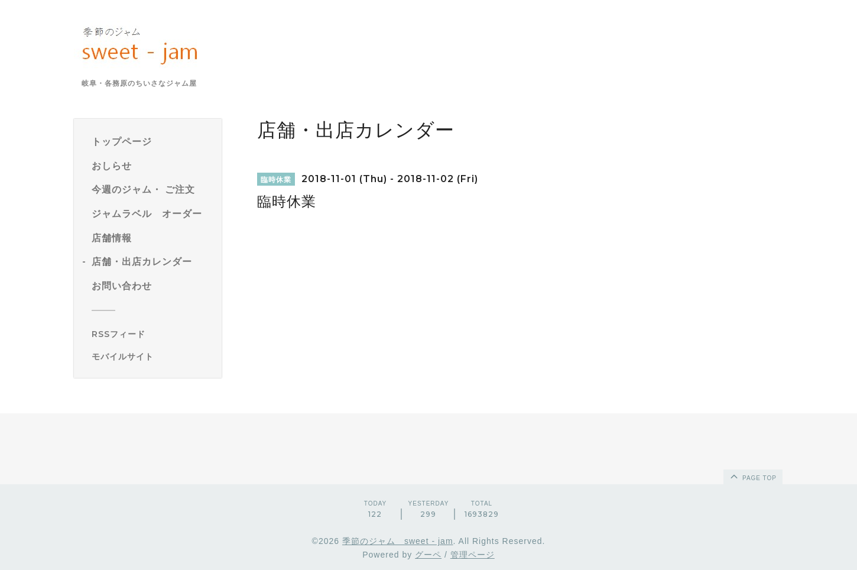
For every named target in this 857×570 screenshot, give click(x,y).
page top (752, 476)
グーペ (428, 554)
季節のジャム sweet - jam (397, 541)
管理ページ (472, 554)
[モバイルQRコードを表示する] (152, 356)
